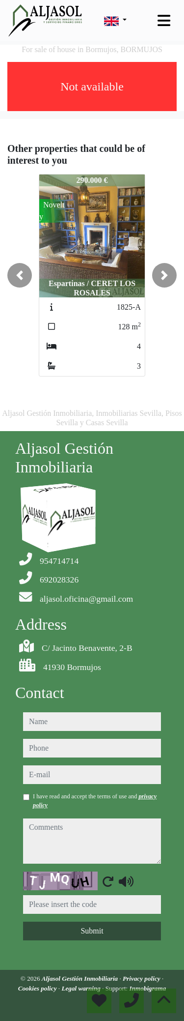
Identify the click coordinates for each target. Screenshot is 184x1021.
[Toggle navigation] (164, 20)
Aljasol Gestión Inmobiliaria (81, 978)
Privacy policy (142, 978)
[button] (19, 275)
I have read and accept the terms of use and (95, 801)
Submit (91, 931)
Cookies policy (38, 988)
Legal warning (81, 988)
